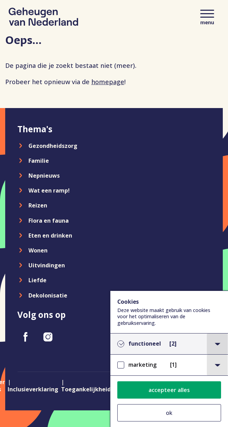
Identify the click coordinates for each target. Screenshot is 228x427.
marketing (152, 365)
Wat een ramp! (49, 190)
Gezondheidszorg (52, 146)
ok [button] (169, 413)
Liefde (37, 280)
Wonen (38, 250)
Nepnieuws (44, 175)
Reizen (37, 205)
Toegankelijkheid (86, 389)
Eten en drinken (50, 235)
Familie (38, 160)
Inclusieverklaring (33, 389)
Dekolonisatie (47, 295)
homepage (107, 82)
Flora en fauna (48, 220)
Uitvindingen (46, 265)
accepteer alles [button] (169, 390)
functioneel (152, 343)
